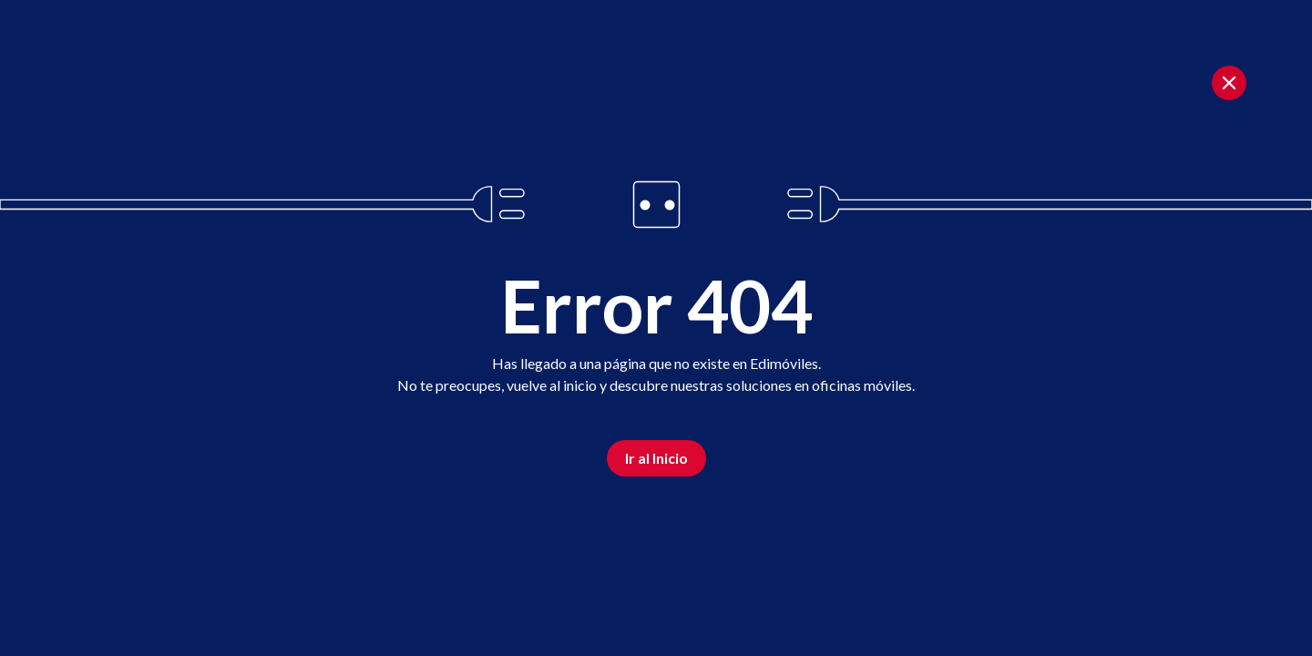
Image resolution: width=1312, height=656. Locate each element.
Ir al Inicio (656, 457)
